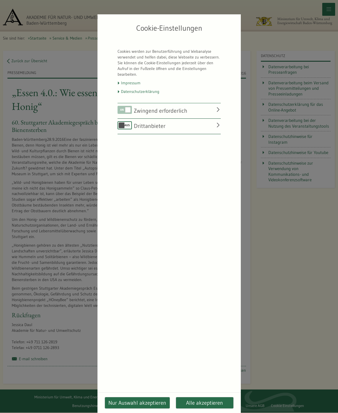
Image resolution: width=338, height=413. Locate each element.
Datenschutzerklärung (140, 91)
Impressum (130, 82)
